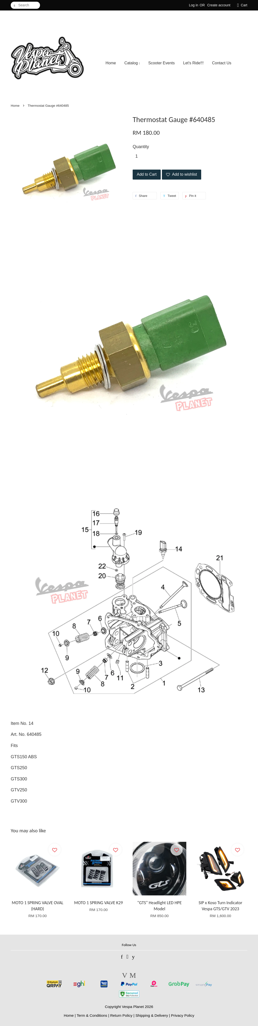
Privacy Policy (182, 1015)
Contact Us (221, 63)
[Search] (25, 5)
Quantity (141, 146)
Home (111, 63)
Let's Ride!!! (193, 63)
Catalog (132, 63)
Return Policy (121, 1015)
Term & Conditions (92, 1015)
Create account (218, 5)
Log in (193, 5)
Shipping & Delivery (151, 1015)
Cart (244, 5)
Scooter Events (161, 63)
